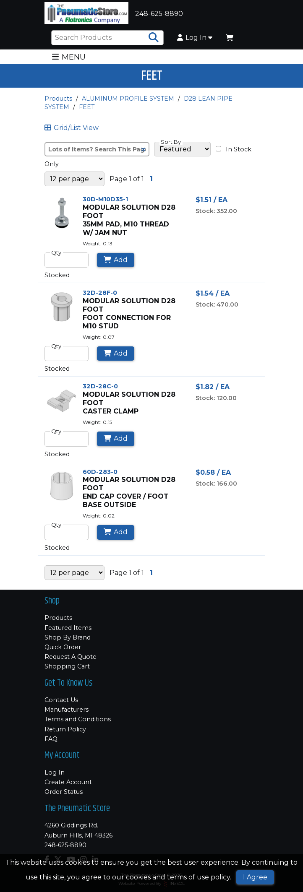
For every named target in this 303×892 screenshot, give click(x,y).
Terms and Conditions (77, 719)
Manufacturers (66, 709)
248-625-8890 (65, 845)
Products (58, 98)
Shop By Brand (67, 637)
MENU (68, 57)
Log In (194, 38)
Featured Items (67, 628)
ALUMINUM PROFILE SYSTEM (128, 98)
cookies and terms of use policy (178, 877)
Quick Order (62, 647)
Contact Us (61, 700)
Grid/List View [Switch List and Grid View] (71, 128)
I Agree (255, 877)
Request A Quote (70, 657)
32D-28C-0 (100, 386)
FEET (86, 107)
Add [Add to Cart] (116, 260)
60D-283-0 (100, 472)
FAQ (50, 739)
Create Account (68, 782)
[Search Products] (154, 38)
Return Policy (65, 729)
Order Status (63, 792)
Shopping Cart (67, 666)
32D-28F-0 (100, 292)
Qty (56, 252)
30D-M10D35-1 (105, 199)
